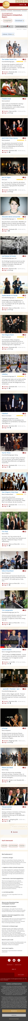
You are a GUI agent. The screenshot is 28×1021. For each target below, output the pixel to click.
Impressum (9, 964)
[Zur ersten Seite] (14, 832)
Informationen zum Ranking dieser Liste (19, 826)
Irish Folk (4, 846)
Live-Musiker (9, 10)
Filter (7, 27)
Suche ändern (21, 26)
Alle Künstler (3, 10)
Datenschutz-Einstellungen (14, 1018)
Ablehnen (14, 1015)
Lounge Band (7, 20)
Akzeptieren (14, 1011)
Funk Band (23, 846)
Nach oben (21, 974)
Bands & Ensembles (17, 10)
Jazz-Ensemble (13, 846)
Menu (22, 5)
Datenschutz (18, 964)
